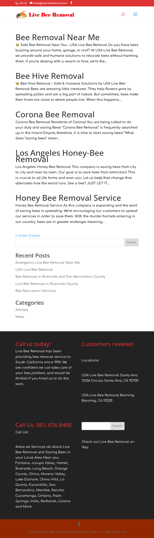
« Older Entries (28, 236)
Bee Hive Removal (49, 75)
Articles (21, 310)
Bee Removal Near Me (57, 37)
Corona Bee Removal (55, 114)
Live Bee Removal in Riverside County (46, 284)
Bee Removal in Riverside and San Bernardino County (60, 276)
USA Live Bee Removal (34, 269)
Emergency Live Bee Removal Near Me (47, 263)
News (19, 317)
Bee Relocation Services (35, 291)
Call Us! (23, 3)
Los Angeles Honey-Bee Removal (59, 156)
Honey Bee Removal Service (68, 197)
